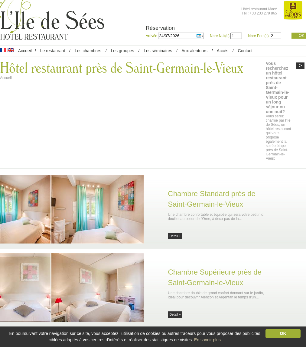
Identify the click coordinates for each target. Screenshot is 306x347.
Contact (245, 50)
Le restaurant (52, 50)
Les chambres (88, 50)
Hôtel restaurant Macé (259, 9)
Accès (222, 50)
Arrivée (152, 36)
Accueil (25, 50)
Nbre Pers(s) (258, 36)
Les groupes (122, 50)
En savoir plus (207, 339)
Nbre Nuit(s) (219, 36)
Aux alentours (195, 50)
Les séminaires (158, 50)
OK (301, 35)
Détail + (175, 236)
